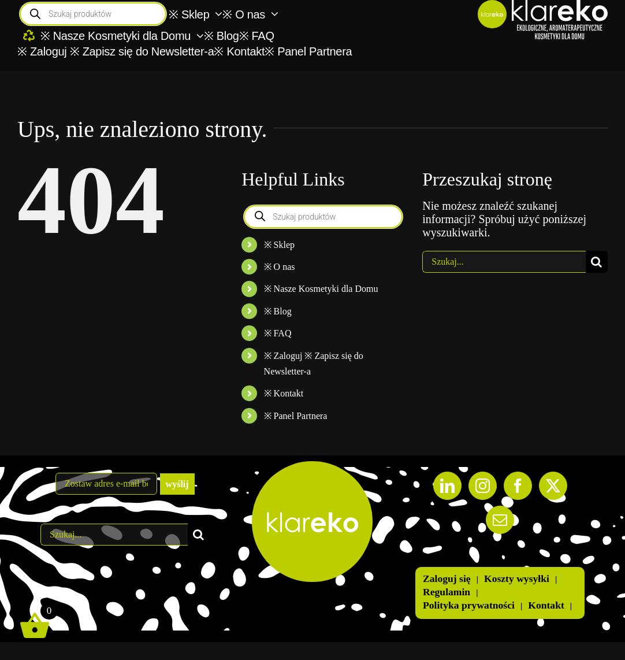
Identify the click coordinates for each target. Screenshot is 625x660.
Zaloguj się (447, 578)
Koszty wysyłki (516, 578)
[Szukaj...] (504, 262)
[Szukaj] (597, 262)
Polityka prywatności (469, 605)
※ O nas (279, 267)
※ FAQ (278, 333)
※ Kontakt (284, 393)
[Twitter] (553, 486)
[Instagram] (482, 486)
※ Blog (278, 311)
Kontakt (546, 605)
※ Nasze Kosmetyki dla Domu (321, 289)
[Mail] (500, 520)
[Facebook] (518, 486)
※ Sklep (279, 245)
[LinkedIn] (447, 486)
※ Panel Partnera (296, 416)
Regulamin (446, 592)
